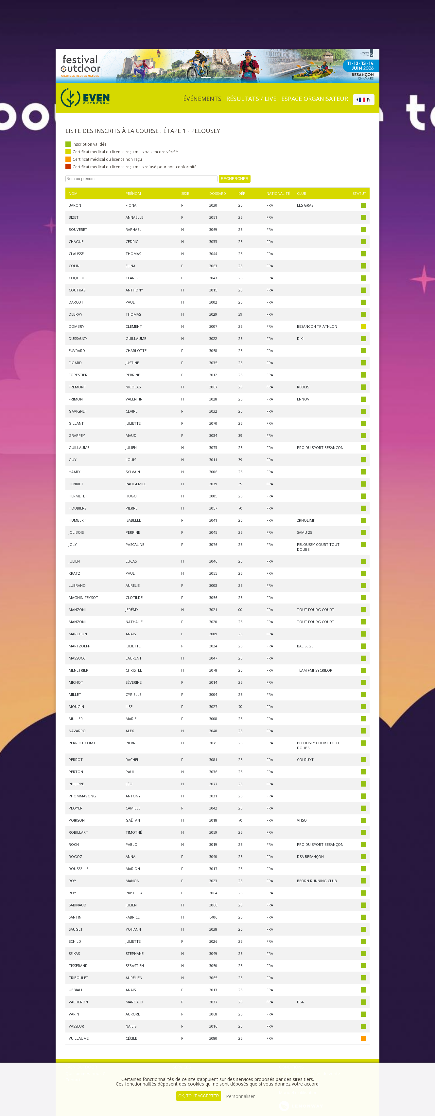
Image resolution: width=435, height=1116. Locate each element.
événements (202, 98)
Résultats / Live (251, 98)
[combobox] (363, 99)
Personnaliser (240, 1096)
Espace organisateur (314, 98)
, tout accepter (198, 1096)
